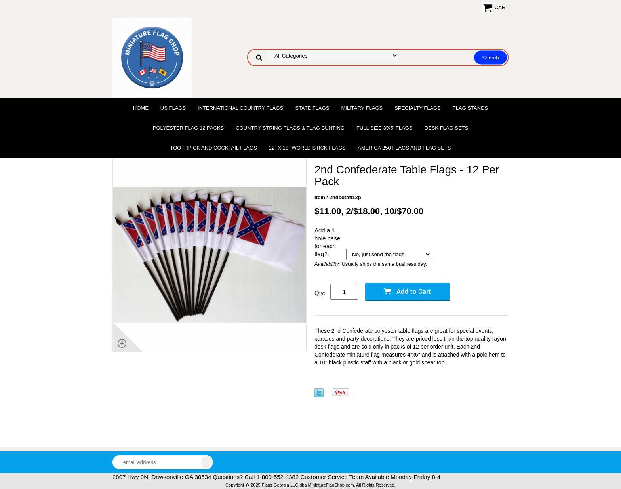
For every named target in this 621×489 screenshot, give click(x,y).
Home (141, 108)
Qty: (320, 293)
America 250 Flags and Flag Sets (404, 148)
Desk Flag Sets (447, 128)
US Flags (173, 108)
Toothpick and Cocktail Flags (213, 148)
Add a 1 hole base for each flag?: (327, 242)
